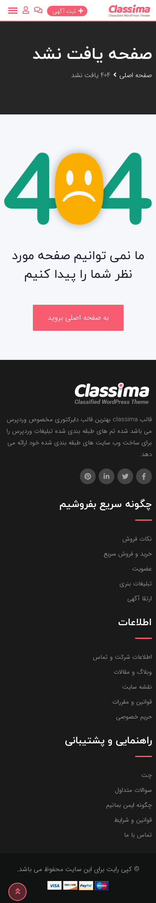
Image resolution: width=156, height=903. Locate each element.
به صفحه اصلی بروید (78, 317)
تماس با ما (138, 835)
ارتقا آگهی (139, 599)
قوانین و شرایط (133, 820)
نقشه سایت (137, 687)
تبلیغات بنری (135, 584)
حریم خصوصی (134, 717)
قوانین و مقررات (132, 702)
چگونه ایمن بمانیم (129, 805)
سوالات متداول (133, 790)
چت (146, 775)
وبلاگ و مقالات (133, 672)
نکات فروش (137, 539)
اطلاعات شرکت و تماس (122, 657)
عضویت (142, 569)
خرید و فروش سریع (128, 554)
